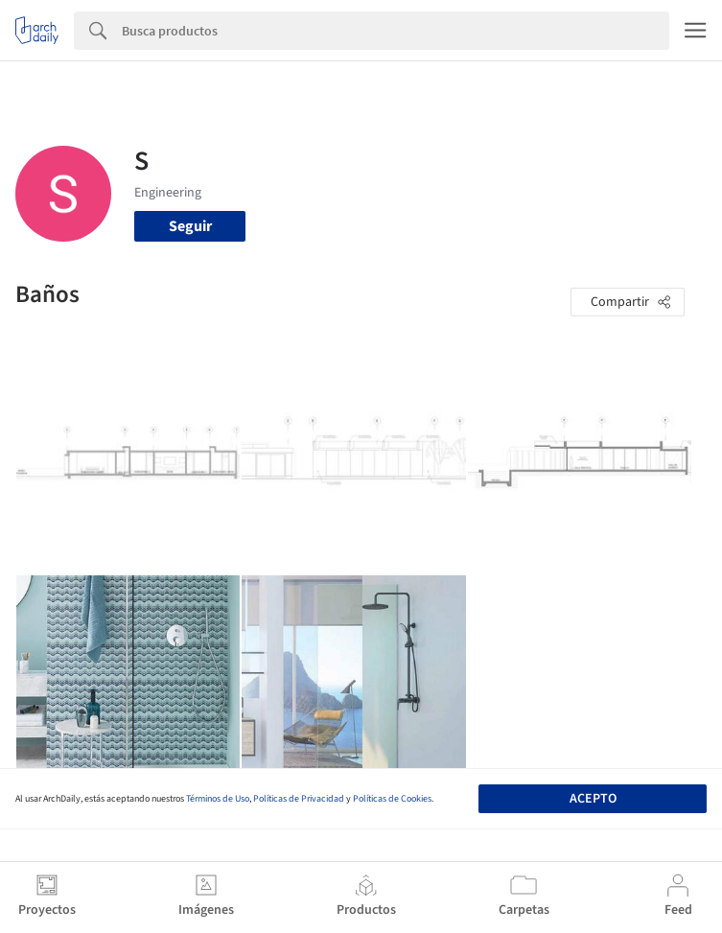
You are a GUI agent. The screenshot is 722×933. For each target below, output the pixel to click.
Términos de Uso (217, 798)
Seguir (190, 226)
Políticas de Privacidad (298, 798)
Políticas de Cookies (392, 798)
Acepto (593, 798)
